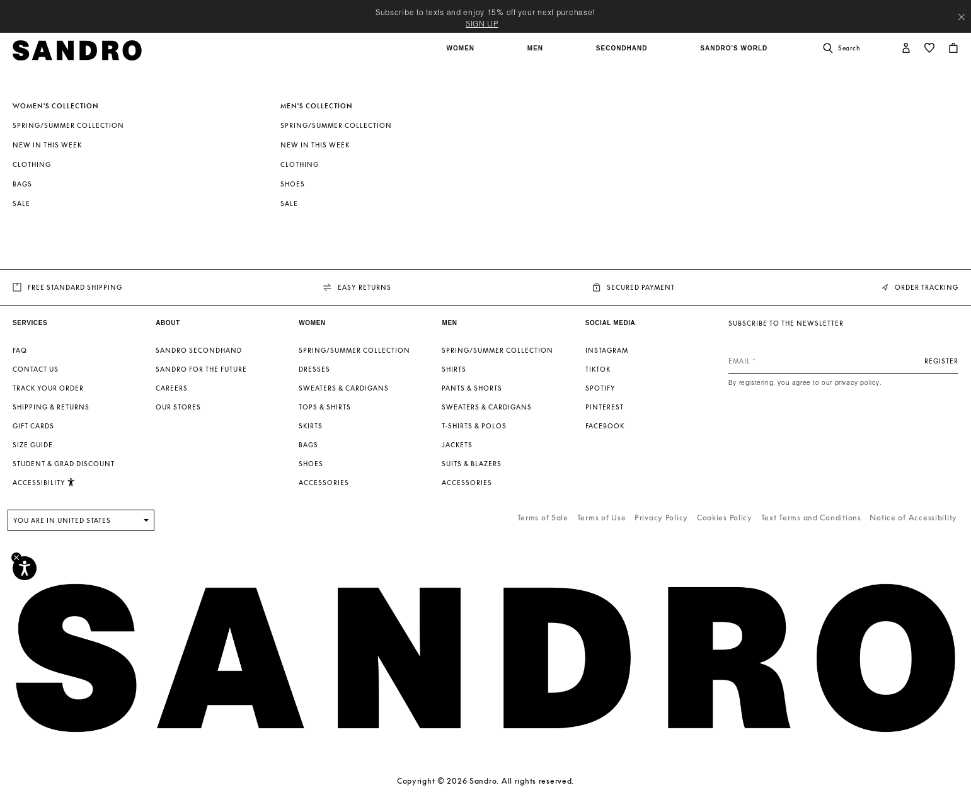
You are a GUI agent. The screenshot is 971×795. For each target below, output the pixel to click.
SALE (21, 203)
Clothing (32, 164)
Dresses (314, 369)
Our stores (178, 407)
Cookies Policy (724, 517)
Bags (22, 184)
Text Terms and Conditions (811, 517)
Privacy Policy (661, 517)
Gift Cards (33, 426)
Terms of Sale (542, 517)
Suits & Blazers (472, 463)
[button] (462, 54)
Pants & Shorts (472, 388)
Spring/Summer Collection (68, 125)
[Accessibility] (25, 568)
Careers (172, 388)
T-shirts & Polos (474, 426)
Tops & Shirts (325, 407)
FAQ (20, 350)
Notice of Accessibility (913, 517)
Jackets (457, 445)
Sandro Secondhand (199, 350)
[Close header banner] (961, 17)
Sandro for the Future (201, 369)
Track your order (48, 388)
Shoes (292, 184)
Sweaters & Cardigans (344, 388)
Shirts (454, 369)
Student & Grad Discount (64, 463)
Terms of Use (601, 517)
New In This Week (47, 145)
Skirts (311, 426)
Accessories (324, 482)
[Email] (843, 361)
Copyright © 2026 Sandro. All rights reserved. (485, 781)
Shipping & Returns (51, 407)
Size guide (33, 445)
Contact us (36, 369)
